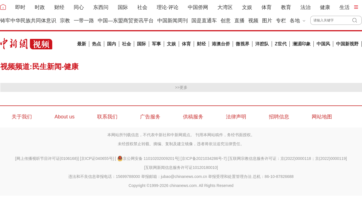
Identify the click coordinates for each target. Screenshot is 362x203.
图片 (267, 20)
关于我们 (22, 117)
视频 (253, 20)
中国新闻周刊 (172, 20)
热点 (96, 43)
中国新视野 (347, 43)
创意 (226, 20)
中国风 (323, 43)
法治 (305, 7)
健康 (325, 7)
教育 (286, 7)
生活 (344, 7)
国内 (111, 43)
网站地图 (322, 117)
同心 (79, 7)
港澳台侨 (221, 43)
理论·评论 (167, 7)
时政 (40, 7)
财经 (59, 7)
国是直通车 (204, 20)
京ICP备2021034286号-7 (204, 158)
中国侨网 (198, 7)
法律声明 (236, 117)
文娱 (247, 7)
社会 (142, 7)
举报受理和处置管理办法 (230, 176)
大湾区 (225, 7)
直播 (239, 20)
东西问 (100, 7)
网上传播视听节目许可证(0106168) (47, 158)
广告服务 (150, 117)
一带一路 (84, 20)
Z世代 (281, 43)
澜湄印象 (302, 43)
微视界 (242, 43)
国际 (123, 7)
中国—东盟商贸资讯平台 (126, 20)
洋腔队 (262, 43)
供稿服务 (193, 117)
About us (64, 117)
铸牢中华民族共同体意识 (28, 20)
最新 (81, 43)
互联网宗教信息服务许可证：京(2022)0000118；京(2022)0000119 (287, 158)
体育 (266, 7)
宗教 (65, 20)
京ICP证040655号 (97, 158)
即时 (20, 7)
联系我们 (107, 117)
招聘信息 (279, 117)
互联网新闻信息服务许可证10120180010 (181, 167)
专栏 (281, 20)
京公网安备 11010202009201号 (147, 158)
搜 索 (357, 20)
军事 (156, 43)
